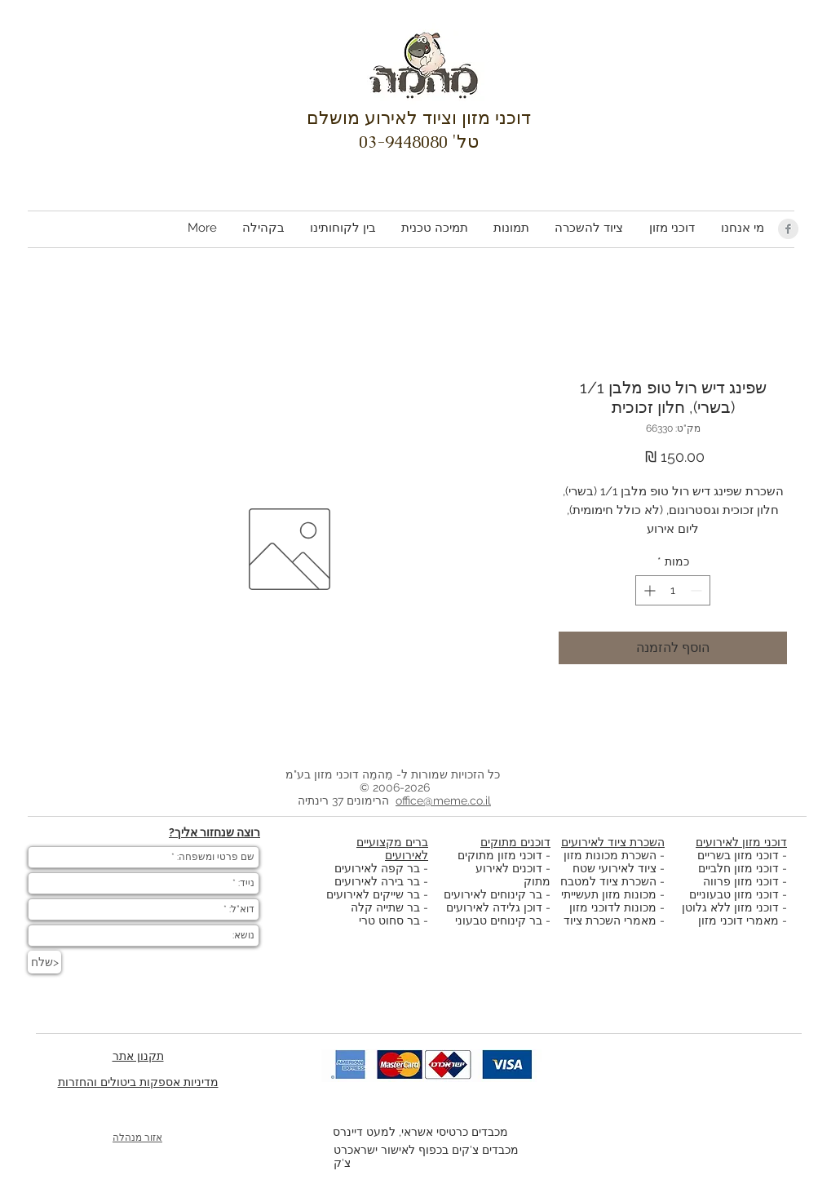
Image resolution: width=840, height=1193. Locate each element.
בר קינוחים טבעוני (498, 920)
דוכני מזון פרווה (741, 881)
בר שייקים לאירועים (373, 894)
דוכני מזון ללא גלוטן (730, 907)
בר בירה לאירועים (377, 881)
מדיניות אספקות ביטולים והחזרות (138, 1082)
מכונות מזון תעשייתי (609, 894)
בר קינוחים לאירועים (493, 894)
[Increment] (648, 590)
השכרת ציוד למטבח (608, 881)
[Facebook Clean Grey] (788, 229)
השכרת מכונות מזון (610, 855)
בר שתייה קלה (387, 907)
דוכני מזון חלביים (738, 868)
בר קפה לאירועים (377, 868)
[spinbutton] (672, 590)
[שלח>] (44, 962)
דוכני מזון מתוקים (500, 855)
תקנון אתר (138, 1055)
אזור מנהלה (137, 1137)
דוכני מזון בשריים (738, 855)
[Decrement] (697, 590)
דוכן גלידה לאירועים (494, 907)
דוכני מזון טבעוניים (734, 894)
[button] (671, 228)
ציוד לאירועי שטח (615, 868)
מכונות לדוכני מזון (613, 907)
